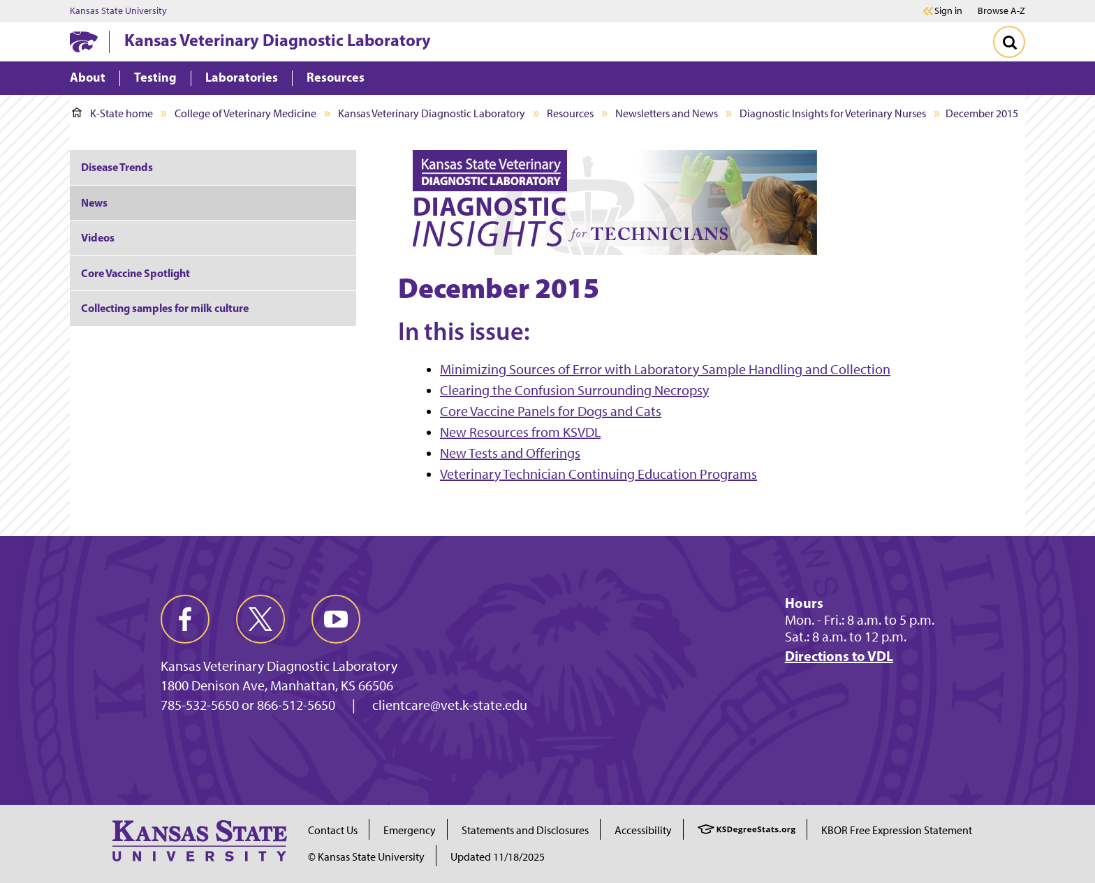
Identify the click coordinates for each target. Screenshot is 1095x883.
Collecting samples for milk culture (165, 308)
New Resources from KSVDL (520, 432)
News (94, 202)
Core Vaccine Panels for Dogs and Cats (550, 411)
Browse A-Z (1001, 11)
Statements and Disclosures (525, 830)
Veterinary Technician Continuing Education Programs (598, 474)
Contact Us (333, 830)
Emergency (409, 830)
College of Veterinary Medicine (245, 113)
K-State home (112, 113)
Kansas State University (118, 11)
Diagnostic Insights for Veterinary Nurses (833, 113)
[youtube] (335, 619)
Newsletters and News (666, 113)
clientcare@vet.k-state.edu (449, 705)
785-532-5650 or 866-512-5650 (248, 705)
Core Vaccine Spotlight (135, 273)
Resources (570, 113)
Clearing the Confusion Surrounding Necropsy (574, 390)
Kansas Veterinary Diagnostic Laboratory (277, 39)
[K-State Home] (84, 41)
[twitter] (260, 619)
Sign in (948, 11)
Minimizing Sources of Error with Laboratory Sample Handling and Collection (665, 369)
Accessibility (643, 830)
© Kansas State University (366, 856)
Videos (98, 237)
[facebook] (185, 619)
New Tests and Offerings (510, 453)
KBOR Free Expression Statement (896, 830)
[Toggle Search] (1009, 42)
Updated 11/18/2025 (497, 856)
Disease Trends (117, 167)
